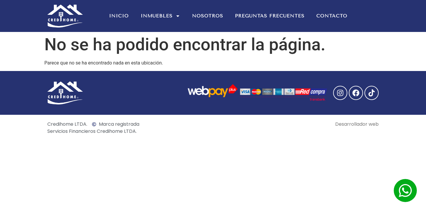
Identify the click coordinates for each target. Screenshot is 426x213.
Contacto (331, 16)
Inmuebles (160, 16)
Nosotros (207, 16)
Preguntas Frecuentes (269, 16)
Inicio (119, 16)
